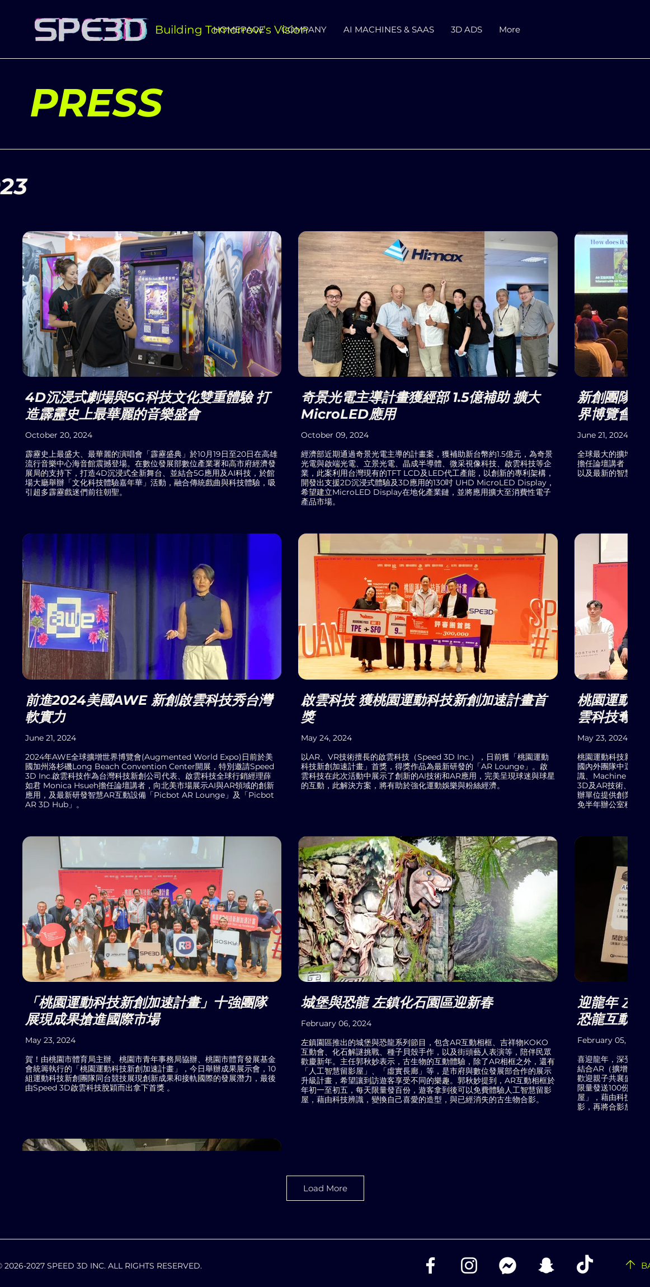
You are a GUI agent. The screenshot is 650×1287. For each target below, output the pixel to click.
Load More (325, 1188)
